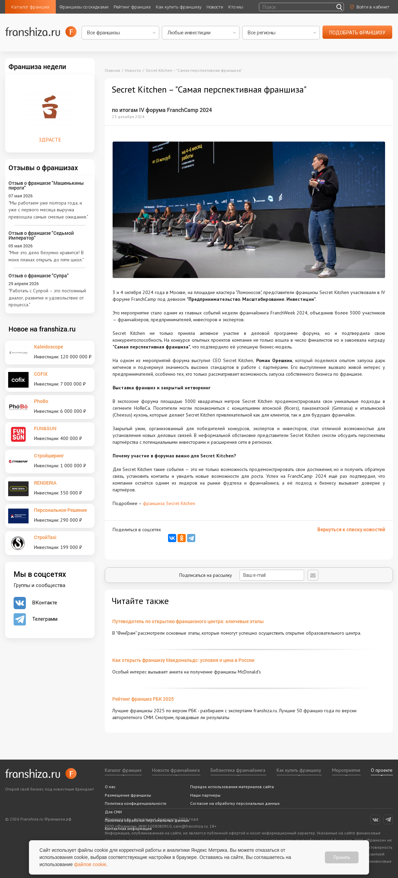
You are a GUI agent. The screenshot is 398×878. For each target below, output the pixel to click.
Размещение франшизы (128, 795)
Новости (214, 7)
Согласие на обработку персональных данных (235, 803)
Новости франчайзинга (176, 770)
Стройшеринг (49, 455)
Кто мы (235, 7)
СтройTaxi (45, 537)
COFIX (41, 374)
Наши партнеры (205, 795)
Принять (341, 857)
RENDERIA (45, 482)
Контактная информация (128, 828)
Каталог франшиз (30, 7)
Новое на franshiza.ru (42, 328)
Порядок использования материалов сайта (232, 786)
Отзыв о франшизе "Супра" (39, 275)
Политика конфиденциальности (135, 803)
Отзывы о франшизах (43, 167)
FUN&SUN (45, 428)
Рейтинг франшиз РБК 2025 (143, 699)
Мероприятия (346, 770)
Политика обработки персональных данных (147, 820)
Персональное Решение (60, 510)
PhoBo (41, 401)
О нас (110, 786)
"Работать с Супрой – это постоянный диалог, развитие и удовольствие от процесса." (47, 298)
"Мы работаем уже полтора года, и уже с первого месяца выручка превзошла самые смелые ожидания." (48, 210)
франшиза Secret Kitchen (169, 503)
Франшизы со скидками (84, 7)
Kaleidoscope (48, 346)
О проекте (382, 770)
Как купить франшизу (178, 7)
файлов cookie (90, 864)
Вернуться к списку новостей (351, 529)
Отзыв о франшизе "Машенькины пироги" (46, 185)
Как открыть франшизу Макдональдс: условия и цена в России (183, 660)
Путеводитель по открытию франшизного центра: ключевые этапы (188, 621)
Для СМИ (113, 811)
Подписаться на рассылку (241, 575)
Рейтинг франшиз (132, 7)
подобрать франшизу (357, 32)
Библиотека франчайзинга (238, 770)
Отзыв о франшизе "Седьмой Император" (41, 235)
